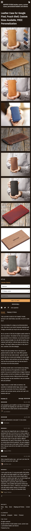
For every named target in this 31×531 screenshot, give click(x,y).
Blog (6, 507)
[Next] (29, 496)
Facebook (3, 515)
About (10, 507)
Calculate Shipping (5, 282)
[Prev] (1, 496)
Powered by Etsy (5, 528)
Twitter (16, 515)
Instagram (10, 515)
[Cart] (29, 2)
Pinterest (21, 515)
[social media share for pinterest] (8, 308)
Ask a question (14, 308)
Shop (2, 507)
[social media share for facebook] (2, 308)
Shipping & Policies (12, 312)
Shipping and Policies (19, 507)
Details (3, 312)
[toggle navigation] (2, 2)
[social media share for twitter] (5, 308)
